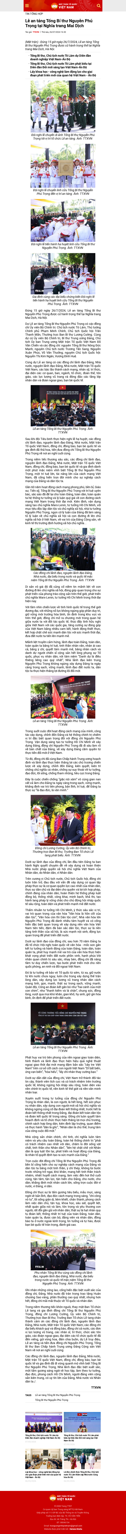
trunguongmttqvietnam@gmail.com (66, 1526)
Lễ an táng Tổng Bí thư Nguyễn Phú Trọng (57, 1395)
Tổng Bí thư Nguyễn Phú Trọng (51, 1400)
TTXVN (36, 32)
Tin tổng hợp (34, 13)
